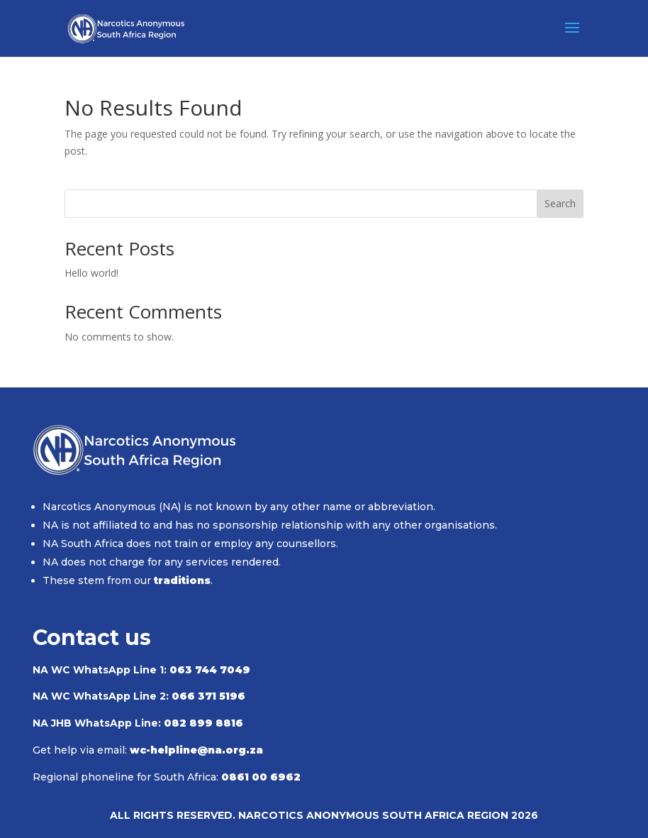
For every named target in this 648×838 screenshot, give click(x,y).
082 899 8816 (203, 723)
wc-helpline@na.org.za (196, 750)
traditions (182, 580)
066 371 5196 (208, 696)
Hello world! (91, 273)
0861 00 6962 (261, 777)
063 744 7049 (209, 669)
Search (560, 203)
